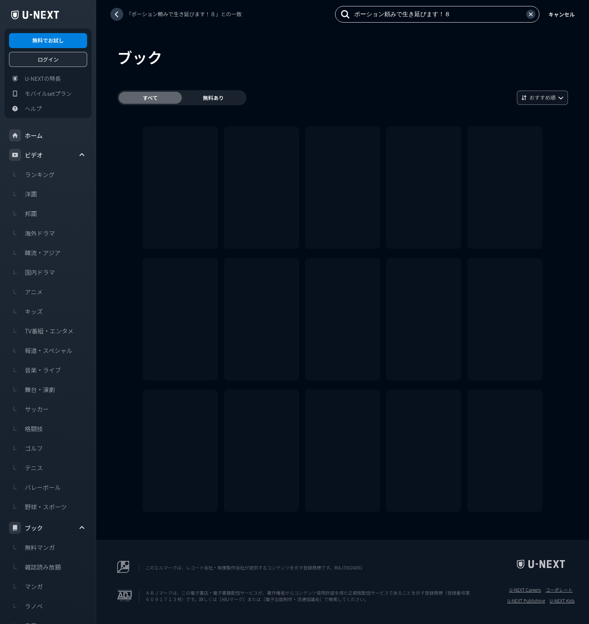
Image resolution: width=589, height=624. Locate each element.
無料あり (213, 97)
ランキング (32, 174)
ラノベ (26, 606)
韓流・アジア (34, 253)
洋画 (23, 194)
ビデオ (47, 155)
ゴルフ (26, 448)
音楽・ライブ (35, 370)
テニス (26, 468)
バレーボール (35, 487)
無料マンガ (32, 547)
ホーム (26, 135)
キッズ (26, 311)
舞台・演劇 (32, 389)
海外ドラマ (32, 233)
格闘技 (26, 429)
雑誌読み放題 (35, 567)
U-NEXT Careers (525, 590)
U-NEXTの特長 (35, 79)
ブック (47, 528)
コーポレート (558, 590)
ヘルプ (25, 109)
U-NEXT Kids (562, 601)
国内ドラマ (32, 272)
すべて (150, 97)
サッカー (29, 409)
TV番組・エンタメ (41, 331)
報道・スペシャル (40, 350)
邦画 (23, 213)
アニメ (26, 292)
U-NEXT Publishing (526, 601)
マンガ (26, 586)
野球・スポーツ (38, 507)
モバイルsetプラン (40, 94)
